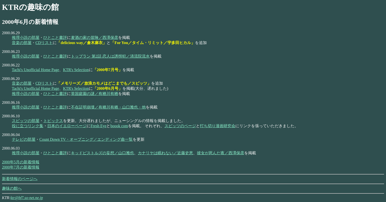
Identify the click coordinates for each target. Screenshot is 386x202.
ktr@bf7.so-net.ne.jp (27, 198)
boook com (119, 126)
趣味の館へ (12, 188)
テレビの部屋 (23, 139)
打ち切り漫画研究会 (217, 126)
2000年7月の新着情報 (20, 167)
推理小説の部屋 (25, 37)
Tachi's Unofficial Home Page (35, 70)
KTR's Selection (76, 70)
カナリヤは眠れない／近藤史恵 (165, 153)
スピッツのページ (180, 126)
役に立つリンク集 (27, 126)
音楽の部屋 (22, 43)
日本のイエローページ (67, 126)
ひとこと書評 (55, 37)
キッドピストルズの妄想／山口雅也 (102, 153)
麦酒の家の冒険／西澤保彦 (94, 37)
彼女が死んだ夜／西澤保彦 (220, 153)
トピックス (53, 121)
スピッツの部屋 (25, 121)
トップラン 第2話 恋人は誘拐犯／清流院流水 (110, 56)
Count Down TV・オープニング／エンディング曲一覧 (86, 139)
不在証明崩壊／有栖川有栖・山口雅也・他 (108, 107)
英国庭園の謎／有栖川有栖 (94, 94)
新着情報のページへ (19, 179)
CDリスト (44, 43)
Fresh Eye (98, 126)
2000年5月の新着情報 (20, 162)
